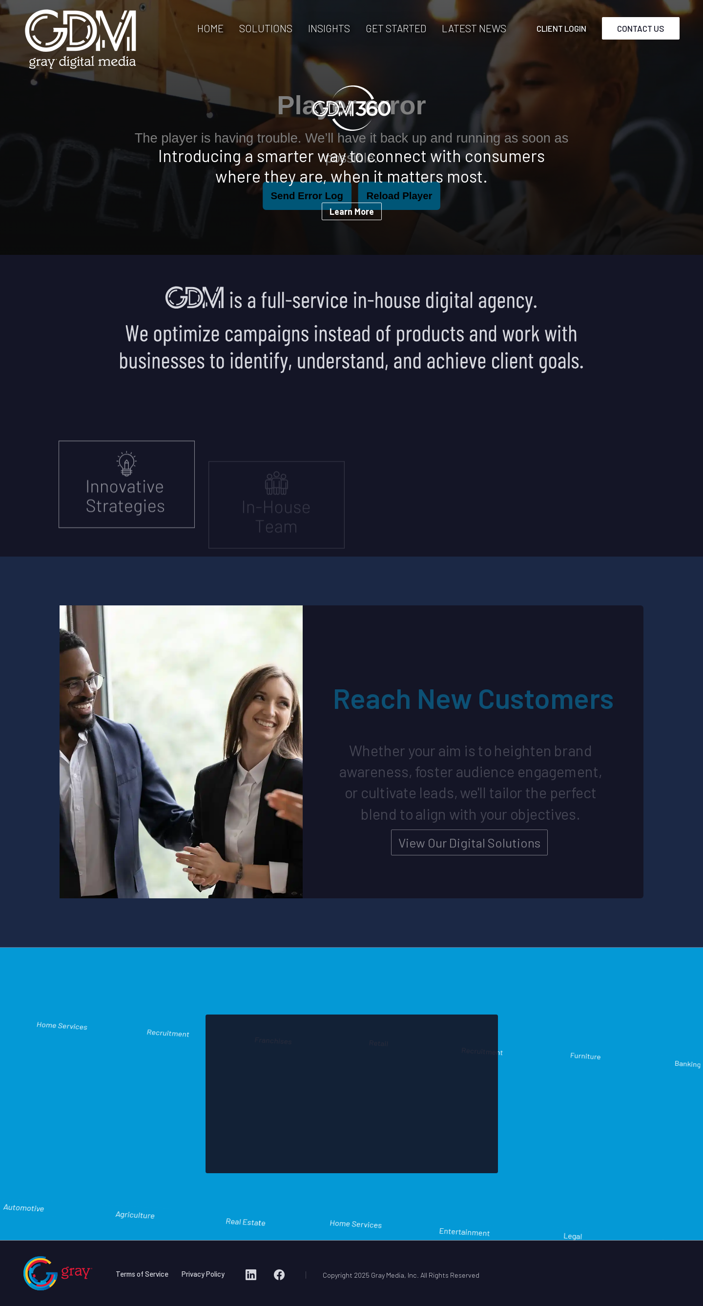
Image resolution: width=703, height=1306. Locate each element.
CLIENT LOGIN (561, 28)
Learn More (352, 211)
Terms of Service (142, 1273)
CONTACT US (640, 28)
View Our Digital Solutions (469, 850)
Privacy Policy (203, 1273)
